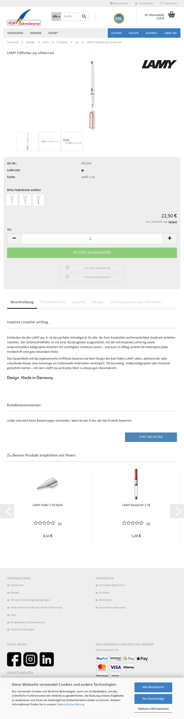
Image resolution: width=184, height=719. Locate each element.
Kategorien (15, 33)
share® (53, 33)
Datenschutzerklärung (70, 704)
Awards (78, 302)
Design (98, 302)
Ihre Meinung (151, 437)
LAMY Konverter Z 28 (136, 505)
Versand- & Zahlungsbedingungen (30, 600)
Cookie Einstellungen (22, 629)
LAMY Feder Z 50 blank (48, 505)
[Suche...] (56, 16)
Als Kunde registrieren (112, 585)
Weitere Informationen (153, 709)
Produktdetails (53, 302)
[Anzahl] (92, 238)
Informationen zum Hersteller (136, 302)
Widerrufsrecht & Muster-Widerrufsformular (36, 607)
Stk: (9, 230)
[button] (119, 3)
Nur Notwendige (153, 699)
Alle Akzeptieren (153, 687)
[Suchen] (83, 16)
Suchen (116, 33)
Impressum (17, 585)
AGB (13, 615)
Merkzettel (168, 3)
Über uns (170, 33)
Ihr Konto (104, 592)
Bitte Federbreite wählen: (24, 190)
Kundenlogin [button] (144, 3)
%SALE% (134, 33)
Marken (35, 33)
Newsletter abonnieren (112, 607)
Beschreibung (22, 302)
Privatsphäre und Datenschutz (28, 622)
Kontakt (151, 33)
